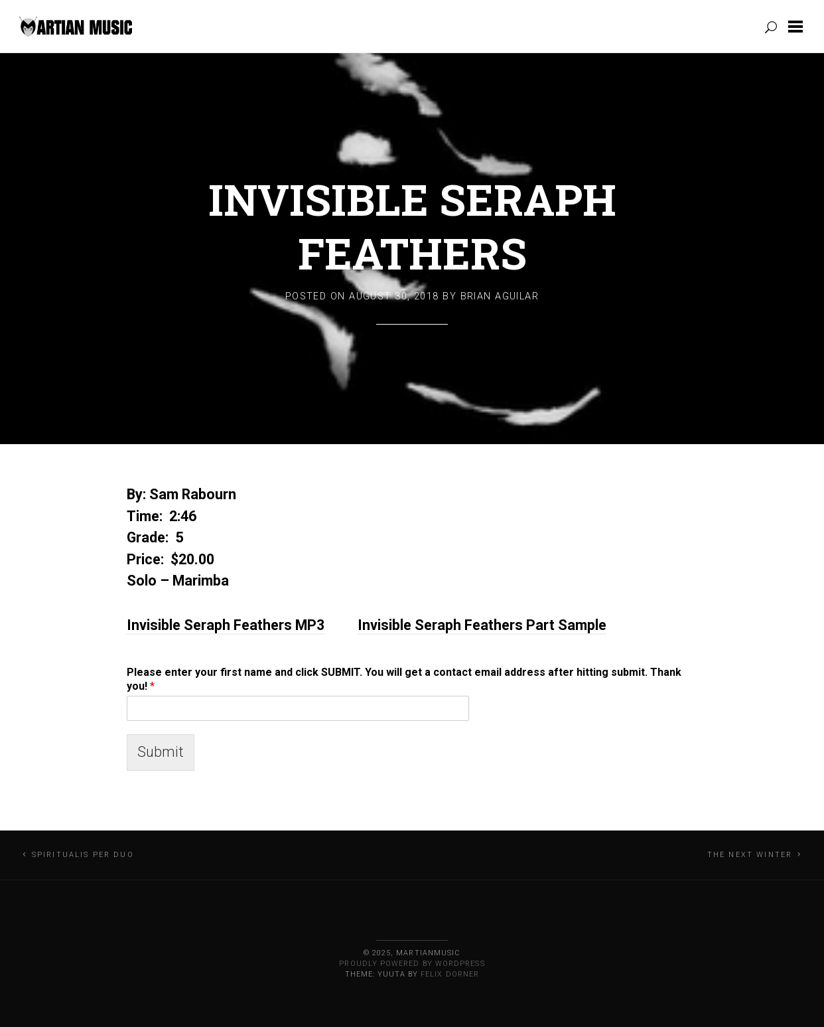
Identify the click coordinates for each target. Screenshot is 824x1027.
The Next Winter (749, 854)
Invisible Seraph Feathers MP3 (225, 625)
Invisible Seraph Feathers (412, 226)
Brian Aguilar (499, 296)
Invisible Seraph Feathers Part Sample (482, 625)
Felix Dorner (450, 974)
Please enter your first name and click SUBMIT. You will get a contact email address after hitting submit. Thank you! (404, 679)
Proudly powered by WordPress (411, 963)
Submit (160, 752)
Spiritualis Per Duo (83, 854)
